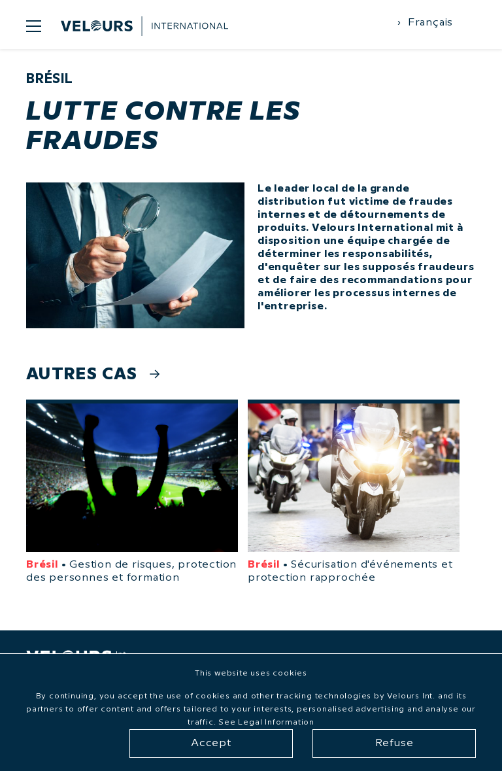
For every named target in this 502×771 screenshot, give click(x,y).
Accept (211, 743)
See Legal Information (266, 722)
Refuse (394, 743)
